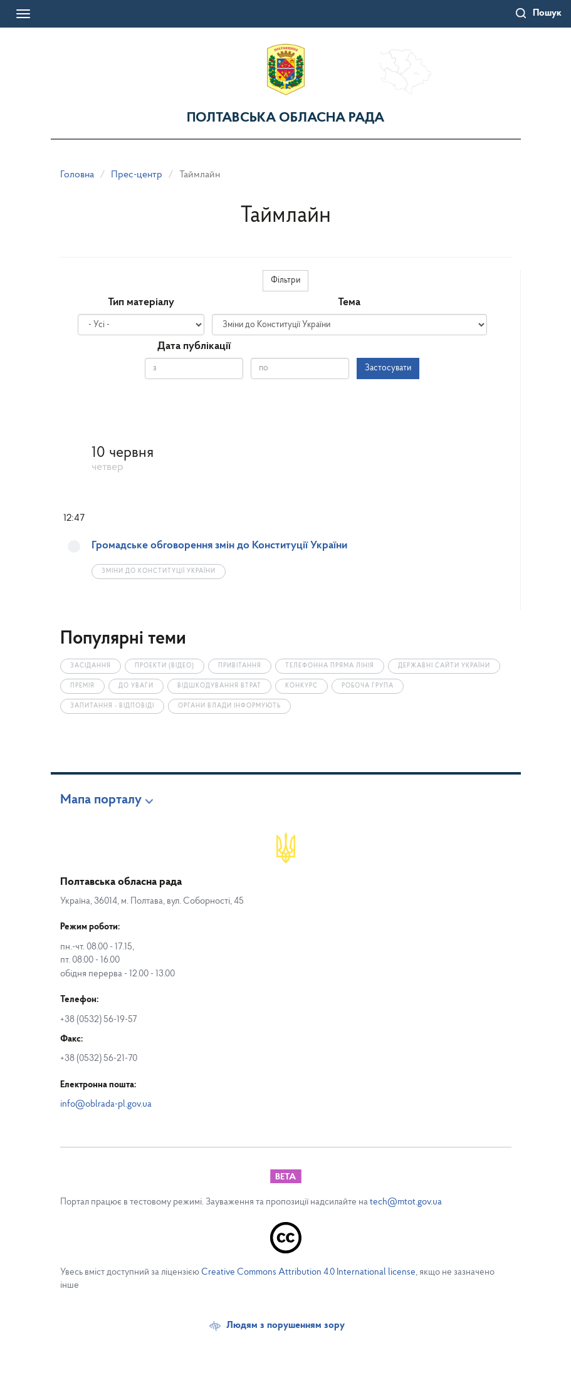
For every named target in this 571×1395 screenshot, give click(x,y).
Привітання (239, 665)
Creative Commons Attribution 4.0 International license (308, 1272)
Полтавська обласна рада (285, 118)
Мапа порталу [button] (101, 800)
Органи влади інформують (229, 706)
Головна (77, 175)
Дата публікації (194, 346)
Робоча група (368, 685)
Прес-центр (136, 175)
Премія (82, 685)
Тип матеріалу (141, 302)
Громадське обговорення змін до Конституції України (219, 545)
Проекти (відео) (164, 665)
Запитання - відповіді (112, 706)
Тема (349, 302)
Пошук (547, 13)
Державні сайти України (444, 665)
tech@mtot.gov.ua (406, 1202)
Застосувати (388, 368)
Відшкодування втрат (219, 685)
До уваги (136, 685)
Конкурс (301, 685)
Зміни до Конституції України (159, 571)
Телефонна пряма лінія (329, 665)
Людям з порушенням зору (285, 1325)
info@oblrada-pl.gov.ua (106, 1104)
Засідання (90, 665)
